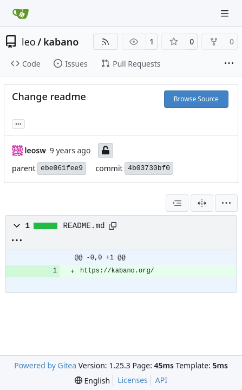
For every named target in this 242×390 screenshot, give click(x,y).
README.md (84, 226)
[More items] (229, 64)
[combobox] (177, 203)
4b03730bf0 (149, 168)
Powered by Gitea (45, 365)
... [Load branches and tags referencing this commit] (18, 123)
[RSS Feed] (105, 42)
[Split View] (202, 203)
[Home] (20, 13)
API (161, 380)
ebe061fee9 (62, 168)
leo (29, 41)
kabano (61, 41)
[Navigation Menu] (226, 13)
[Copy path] (112, 225)
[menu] (226, 203)
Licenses (132, 380)
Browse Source (196, 98)
